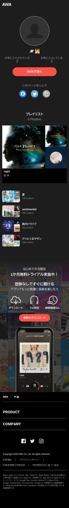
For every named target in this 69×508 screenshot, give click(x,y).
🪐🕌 (16, 396)
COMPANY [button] (12, 424)
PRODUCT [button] (11, 412)
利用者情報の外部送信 (14, 465)
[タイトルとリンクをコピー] (46, 93)
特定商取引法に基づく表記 (46, 465)
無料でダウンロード (34, 317)
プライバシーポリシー (29, 460)
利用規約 (7, 460)
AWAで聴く (34, 71)
